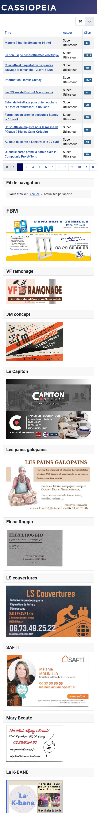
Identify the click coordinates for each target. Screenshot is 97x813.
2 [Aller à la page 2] (26, 167)
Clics (87, 32)
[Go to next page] (86, 167)
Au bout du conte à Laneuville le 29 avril (32, 142)
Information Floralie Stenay (23, 80)
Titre (8, 32)
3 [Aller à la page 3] (33, 167)
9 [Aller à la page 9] (72, 167)
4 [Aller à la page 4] (39, 167)
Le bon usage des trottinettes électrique (32, 55)
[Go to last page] (93, 167)
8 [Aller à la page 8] (65, 167)
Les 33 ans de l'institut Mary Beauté (29, 92)
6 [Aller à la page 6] (52, 167)
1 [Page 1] (20, 167)
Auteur (67, 32)
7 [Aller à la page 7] (59, 167)
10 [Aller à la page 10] (79, 167)
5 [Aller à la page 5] (46, 167)
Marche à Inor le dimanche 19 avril (28, 43)
